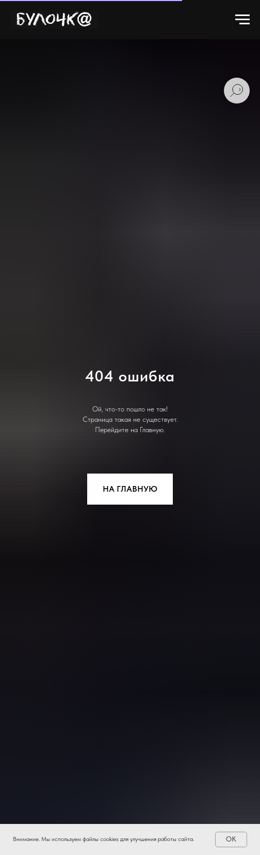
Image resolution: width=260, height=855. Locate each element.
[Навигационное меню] (242, 19)
